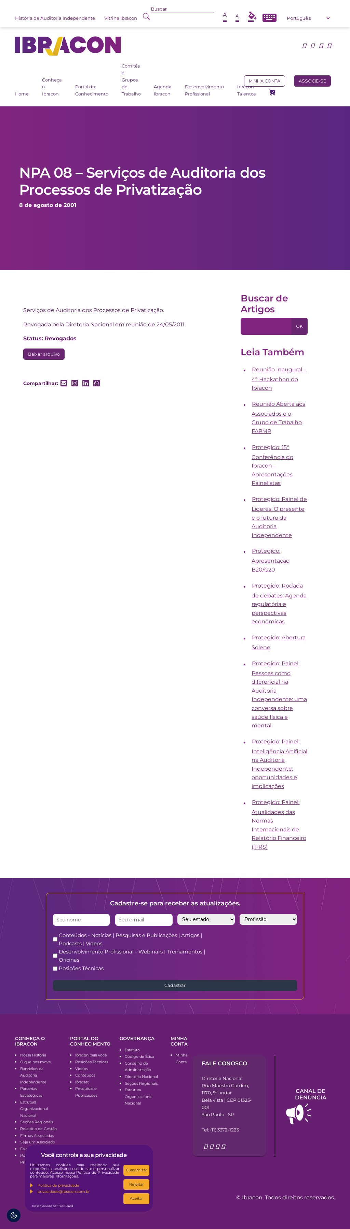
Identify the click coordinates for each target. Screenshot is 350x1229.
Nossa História (33, 1055)
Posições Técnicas (81, 968)
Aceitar (136, 1198)
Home (22, 94)
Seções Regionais (36, 1122)
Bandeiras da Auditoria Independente (33, 1075)
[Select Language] (308, 18)
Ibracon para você (91, 1055)
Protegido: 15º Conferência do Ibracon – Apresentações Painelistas (272, 465)
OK (299, 326)
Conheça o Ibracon (52, 87)
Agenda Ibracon (163, 90)
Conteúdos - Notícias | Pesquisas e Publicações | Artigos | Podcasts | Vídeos (130, 939)
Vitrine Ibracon (120, 18)
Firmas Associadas (37, 1135)
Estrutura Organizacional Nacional (34, 1109)
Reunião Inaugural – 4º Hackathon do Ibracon (279, 378)
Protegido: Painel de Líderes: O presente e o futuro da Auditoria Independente (279, 517)
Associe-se (312, 81)
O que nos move (35, 1062)
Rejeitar (136, 1184)
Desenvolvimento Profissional (204, 90)
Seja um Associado (37, 1142)
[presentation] (271, 944)
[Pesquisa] (266, 326)
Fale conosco (224, 1063)
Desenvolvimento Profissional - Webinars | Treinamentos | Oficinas (132, 955)
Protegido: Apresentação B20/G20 (271, 560)
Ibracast (82, 1082)
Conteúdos (85, 1075)
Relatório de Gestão (38, 1128)
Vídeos (81, 1068)
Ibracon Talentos (246, 90)
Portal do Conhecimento (91, 90)
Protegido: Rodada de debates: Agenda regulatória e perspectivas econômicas (279, 603)
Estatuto (132, 1050)
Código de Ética (139, 1056)
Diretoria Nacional (141, 1076)
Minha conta (264, 81)
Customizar (136, 1170)
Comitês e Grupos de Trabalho (131, 80)
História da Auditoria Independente (55, 18)
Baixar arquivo (44, 354)
